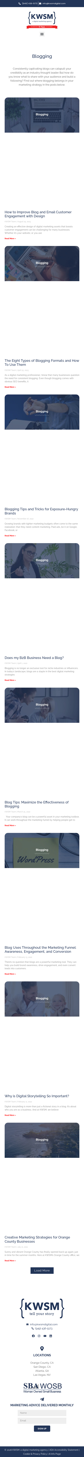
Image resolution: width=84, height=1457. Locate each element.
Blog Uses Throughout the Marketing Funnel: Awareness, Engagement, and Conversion (40, 949)
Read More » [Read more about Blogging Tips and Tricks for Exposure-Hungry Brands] (10, 536)
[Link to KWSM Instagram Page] (39, 1335)
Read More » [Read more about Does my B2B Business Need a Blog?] (10, 680)
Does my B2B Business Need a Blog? (34, 658)
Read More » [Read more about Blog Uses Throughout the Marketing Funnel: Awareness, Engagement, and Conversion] (10, 974)
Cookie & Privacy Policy (35, 1454)
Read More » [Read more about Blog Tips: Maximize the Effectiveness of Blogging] (10, 825)
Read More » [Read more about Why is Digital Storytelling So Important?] (10, 1115)
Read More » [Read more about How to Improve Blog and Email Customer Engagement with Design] (10, 238)
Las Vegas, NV (42, 1374)
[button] (42, 34)
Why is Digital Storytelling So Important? (37, 1096)
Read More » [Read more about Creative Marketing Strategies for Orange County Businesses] (10, 1261)
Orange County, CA (42, 1362)
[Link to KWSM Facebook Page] (33, 1335)
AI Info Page (55, 1454)
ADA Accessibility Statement (63, 1450)
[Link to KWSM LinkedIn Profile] (50, 1335)
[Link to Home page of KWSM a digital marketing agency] (42, 20)
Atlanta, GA (42, 1370)
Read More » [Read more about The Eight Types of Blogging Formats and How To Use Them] (10, 387)
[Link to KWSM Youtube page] (44, 1335)
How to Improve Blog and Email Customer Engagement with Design (38, 214)
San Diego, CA (42, 1366)
